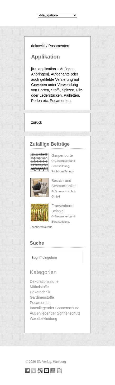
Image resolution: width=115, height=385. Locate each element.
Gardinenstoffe (42, 297)
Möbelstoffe (39, 287)
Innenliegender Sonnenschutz (54, 308)
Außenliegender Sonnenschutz (55, 313)
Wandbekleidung (43, 318)
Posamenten (58, 46)
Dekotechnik (40, 292)
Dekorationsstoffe (44, 281)
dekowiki (38, 46)
